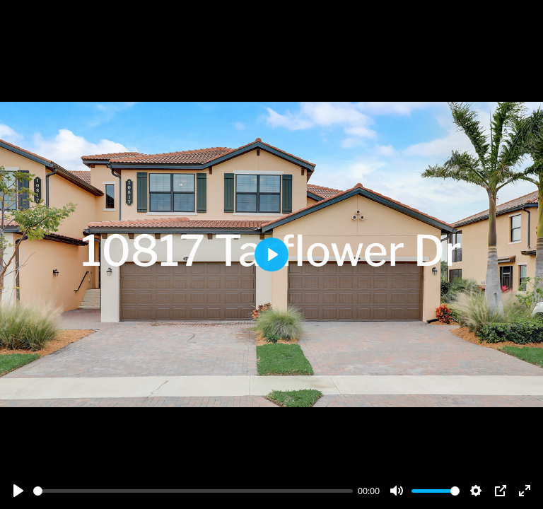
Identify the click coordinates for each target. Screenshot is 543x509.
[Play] (18, 490)
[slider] (193, 491)
